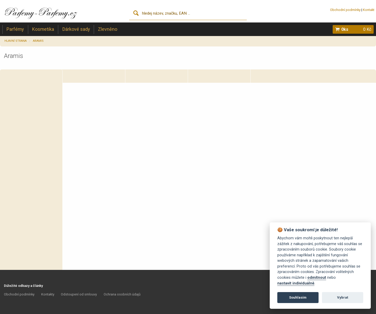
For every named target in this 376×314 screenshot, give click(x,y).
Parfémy (15, 29)
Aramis (38, 41)
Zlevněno (107, 29)
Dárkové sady (76, 29)
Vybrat (342, 297)
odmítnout (316, 277)
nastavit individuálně (295, 283)
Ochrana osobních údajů (122, 294)
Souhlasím (298, 297)
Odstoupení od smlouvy (79, 294)
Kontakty (47, 294)
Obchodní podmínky (345, 10)
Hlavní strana (15, 41)
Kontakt (368, 10)
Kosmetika (43, 29)
